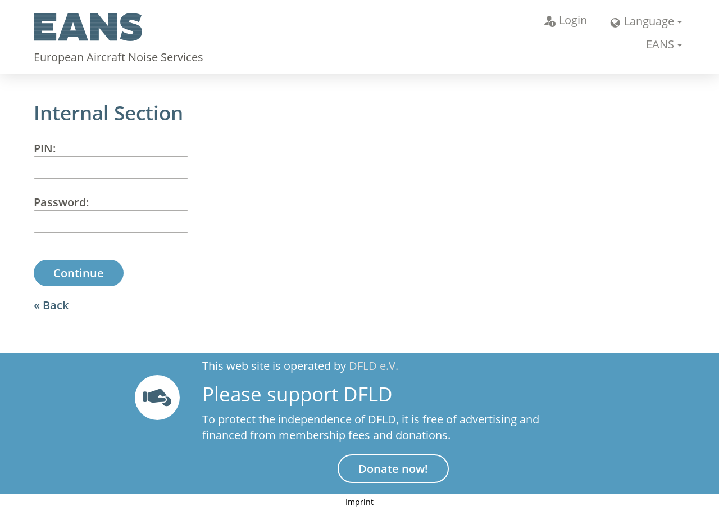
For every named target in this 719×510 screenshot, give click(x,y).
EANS (660, 44)
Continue (78, 273)
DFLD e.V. (373, 365)
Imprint (359, 502)
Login (565, 20)
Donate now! (393, 468)
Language (641, 21)
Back (56, 305)
